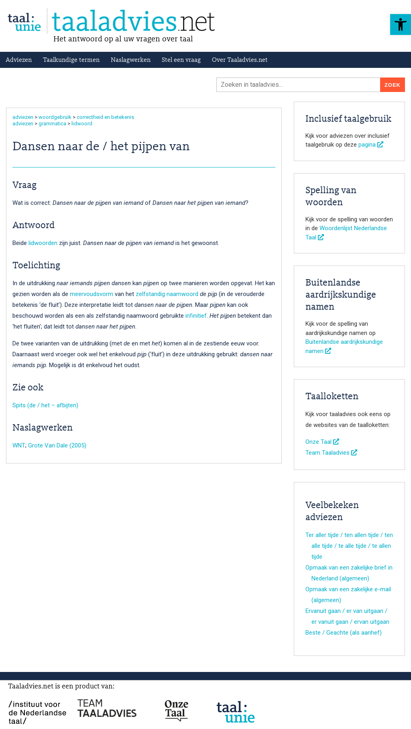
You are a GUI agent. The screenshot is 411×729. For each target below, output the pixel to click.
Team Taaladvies (331, 452)
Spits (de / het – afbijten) (45, 405)
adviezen (22, 117)
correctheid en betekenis (105, 117)
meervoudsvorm (91, 294)
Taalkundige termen (71, 60)
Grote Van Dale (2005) (57, 445)
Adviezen (19, 60)
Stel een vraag (181, 60)
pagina (370, 144)
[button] (400, 24)
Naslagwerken (131, 60)
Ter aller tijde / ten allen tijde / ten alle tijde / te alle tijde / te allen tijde (349, 545)
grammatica (52, 123)
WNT (18, 445)
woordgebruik (55, 117)
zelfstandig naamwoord (167, 294)
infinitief (196, 315)
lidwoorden (42, 243)
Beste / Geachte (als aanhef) (343, 632)
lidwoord (81, 123)
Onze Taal (322, 441)
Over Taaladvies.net (240, 60)
